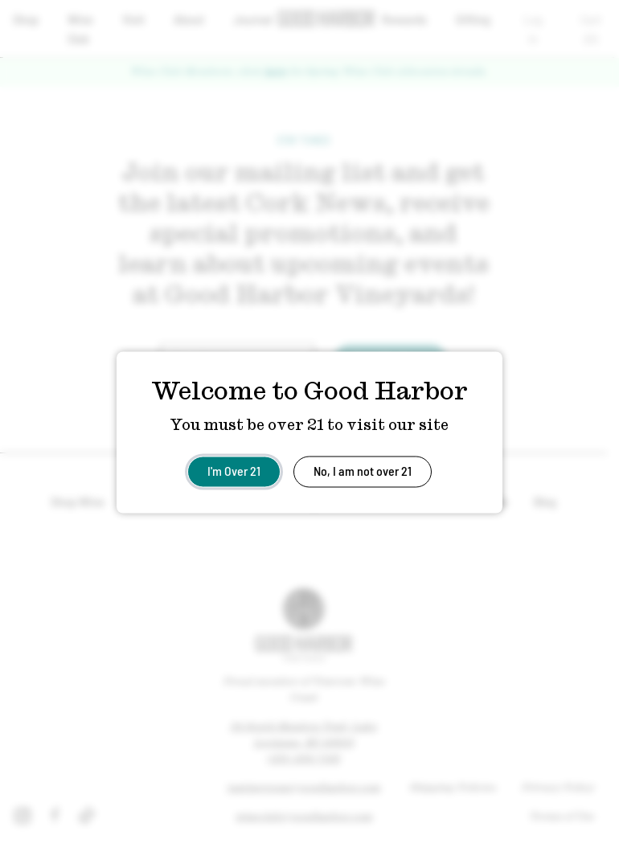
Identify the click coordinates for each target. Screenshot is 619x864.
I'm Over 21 (233, 469)
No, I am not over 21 (363, 469)
